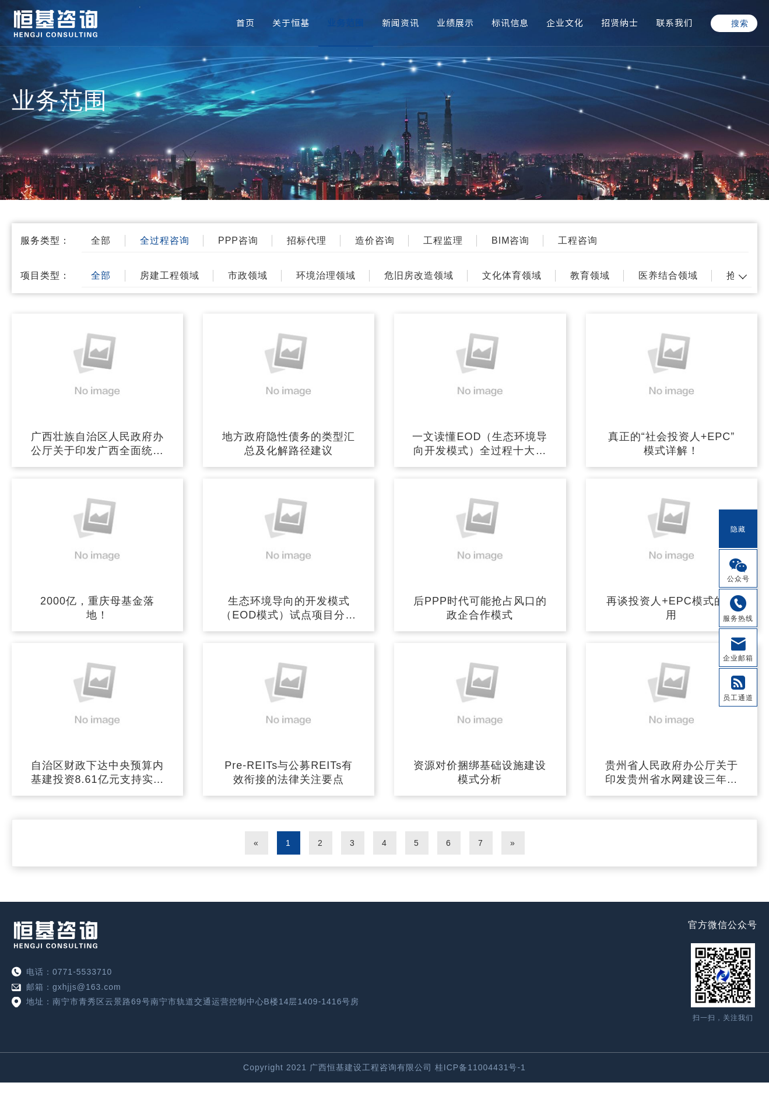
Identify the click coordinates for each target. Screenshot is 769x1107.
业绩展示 (455, 23)
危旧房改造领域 (419, 275)
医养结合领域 (668, 275)
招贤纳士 (619, 23)
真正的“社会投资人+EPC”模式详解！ (671, 443)
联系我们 (674, 23)
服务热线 (738, 618)
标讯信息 (510, 23)
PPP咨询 (238, 240)
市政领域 (248, 275)
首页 (245, 23)
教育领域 (590, 275)
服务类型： (45, 240)
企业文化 (565, 23)
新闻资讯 (400, 23)
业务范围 (345, 23)
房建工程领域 (169, 275)
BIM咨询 (510, 240)
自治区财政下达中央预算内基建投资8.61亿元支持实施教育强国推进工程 (97, 773)
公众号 (738, 579)
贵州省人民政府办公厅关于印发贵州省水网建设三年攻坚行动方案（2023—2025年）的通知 (671, 773)
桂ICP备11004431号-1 (480, 1067)
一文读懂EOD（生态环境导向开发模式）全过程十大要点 (479, 444)
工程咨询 (578, 240)
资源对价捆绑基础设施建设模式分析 (479, 772)
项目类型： (45, 275)
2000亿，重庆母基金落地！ (97, 608)
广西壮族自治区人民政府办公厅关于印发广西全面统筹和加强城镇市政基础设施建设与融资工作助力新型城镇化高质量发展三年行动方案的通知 (97, 444)
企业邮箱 (738, 658)
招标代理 (306, 240)
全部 (101, 240)
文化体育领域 (512, 275)
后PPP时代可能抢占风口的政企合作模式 (480, 608)
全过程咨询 (164, 240)
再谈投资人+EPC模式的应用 (671, 608)
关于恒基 (291, 23)
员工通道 (738, 698)
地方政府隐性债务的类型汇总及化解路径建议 (288, 443)
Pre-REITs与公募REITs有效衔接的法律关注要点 (288, 772)
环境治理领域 (326, 275)
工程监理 (443, 240)
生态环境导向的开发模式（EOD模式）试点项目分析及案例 (288, 608)
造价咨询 (375, 240)
